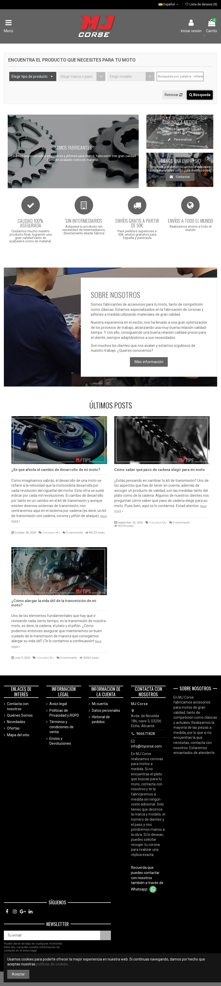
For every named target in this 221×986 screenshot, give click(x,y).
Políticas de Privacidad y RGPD (64, 713)
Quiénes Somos (20, 715)
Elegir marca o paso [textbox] (77, 76)
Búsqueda (199, 95)
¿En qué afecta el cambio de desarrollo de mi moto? (55, 470)
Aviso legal (58, 704)
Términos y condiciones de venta (61, 727)
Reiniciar (174, 95)
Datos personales (106, 710)
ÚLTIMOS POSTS (110, 405)
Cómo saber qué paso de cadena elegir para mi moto (159, 470)
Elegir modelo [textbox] (121, 76)
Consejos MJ (51, 532)
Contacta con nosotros (18, 706)
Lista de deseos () (201, 4)
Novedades (16, 722)
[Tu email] (52, 935)
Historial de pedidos (101, 719)
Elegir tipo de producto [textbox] (30, 76)
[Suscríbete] (105, 935)
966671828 (145, 734)
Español (168, 4)
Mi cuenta (100, 704)
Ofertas (13, 728)
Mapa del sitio (18, 735)
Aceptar (18, 974)
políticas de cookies (52, 964)
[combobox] (32, 76)
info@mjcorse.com (146, 746)
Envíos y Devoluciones (60, 741)
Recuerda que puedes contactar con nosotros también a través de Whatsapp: (147, 878)
